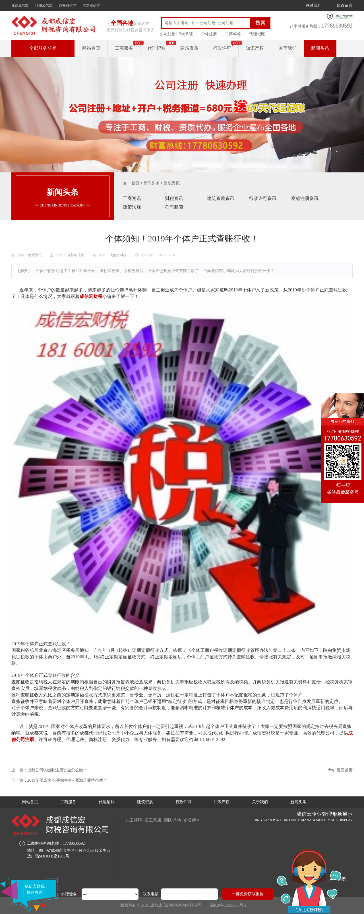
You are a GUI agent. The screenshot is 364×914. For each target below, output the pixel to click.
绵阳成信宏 (43, 6)
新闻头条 (320, 48)
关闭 (341, 879)
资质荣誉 (197, 820)
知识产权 (255, 48)
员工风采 (155, 820)
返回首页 (345, 770)
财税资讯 (172, 183)
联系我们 (314, 5)
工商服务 (124, 48)
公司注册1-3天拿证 (176, 34)
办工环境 (134, 820)
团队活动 (176, 820)
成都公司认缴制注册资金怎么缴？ (57, 770)
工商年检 (233, 34)
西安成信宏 (67, 6)
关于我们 (287, 48)
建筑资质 (189, 48)
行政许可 (222, 48)
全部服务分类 (43, 48)
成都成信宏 (19, 6)
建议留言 (345, 5)
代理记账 (257, 34)
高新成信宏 (91, 6)
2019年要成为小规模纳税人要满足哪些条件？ (67, 780)
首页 (135, 183)
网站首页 (91, 48)
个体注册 (209, 34)
